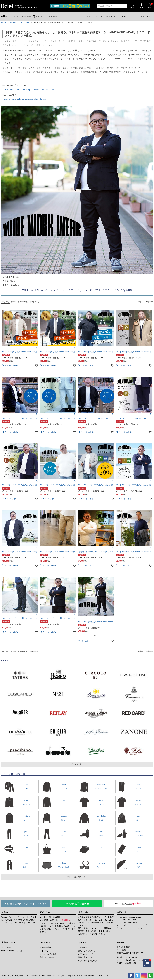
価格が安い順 (23, 302)
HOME (3, 22)
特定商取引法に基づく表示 (54, 975)
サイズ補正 (103, 975)
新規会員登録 (45, 947)
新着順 (13, 302)
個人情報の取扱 (33, 975)
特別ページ (12, 22)
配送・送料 (45, 912)
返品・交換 (83, 912)
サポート (82, 942)
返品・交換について (86, 957)
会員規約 (20, 975)
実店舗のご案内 (8, 942)
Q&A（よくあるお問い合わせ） (82, 975)
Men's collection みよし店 (11, 951)
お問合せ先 (121, 912)
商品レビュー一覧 (47, 957)
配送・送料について (86, 951)
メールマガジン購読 (48, 954)
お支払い (5, 912)
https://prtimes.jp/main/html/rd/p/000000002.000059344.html (29, 89)
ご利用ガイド (18, 922)
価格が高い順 (34, 302)
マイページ (45, 942)
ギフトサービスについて (88, 961)
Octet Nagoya (7, 947)
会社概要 (121, 942)
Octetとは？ (8, 975)
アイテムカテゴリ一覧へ (77, 877)
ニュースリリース (24, 22)
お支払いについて (85, 954)
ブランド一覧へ (77, 764)
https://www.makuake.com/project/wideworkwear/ (24, 99)
